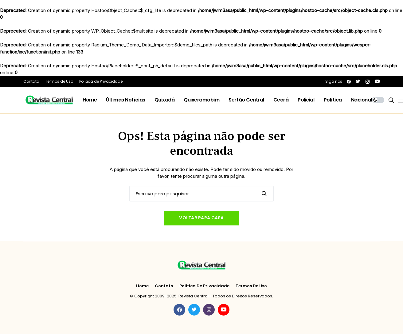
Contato (164, 286)
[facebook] (349, 82)
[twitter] (358, 81)
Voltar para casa (201, 218)
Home (142, 286)
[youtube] (377, 81)
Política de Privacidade (204, 286)
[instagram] (368, 82)
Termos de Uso (251, 286)
